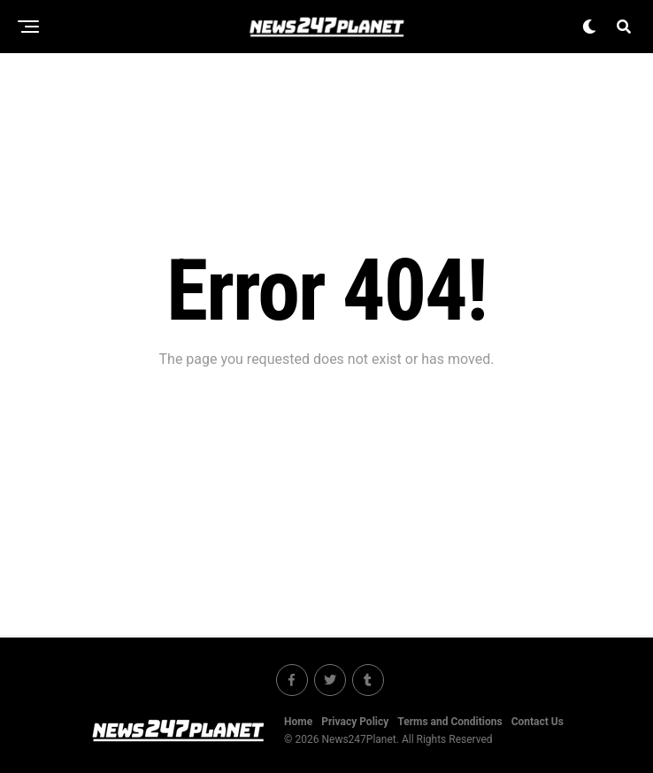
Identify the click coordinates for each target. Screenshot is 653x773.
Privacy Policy (354, 721)
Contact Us (537, 721)
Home (298, 721)
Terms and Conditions (449, 721)
